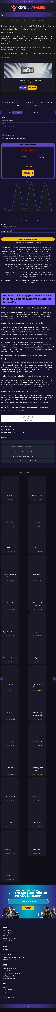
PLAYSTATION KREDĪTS (9, 956)
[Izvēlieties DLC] (28, 134)
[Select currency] (28, 128)
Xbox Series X (45, 112)
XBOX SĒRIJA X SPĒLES (9, 942)
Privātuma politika (9, 983)
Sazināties (6, 991)
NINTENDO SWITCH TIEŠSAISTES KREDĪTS (14, 961)
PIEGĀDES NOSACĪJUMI (9, 980)
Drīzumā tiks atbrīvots (10, 973)
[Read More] (28, 57)
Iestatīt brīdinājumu (28, 243)
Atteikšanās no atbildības (11, 978)
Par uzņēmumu (7, 994)
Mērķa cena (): (6, 236)
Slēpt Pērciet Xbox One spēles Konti (13, 142)
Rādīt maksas (7, 140)
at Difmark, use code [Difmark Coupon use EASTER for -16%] (24, 1)
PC (4, 112)
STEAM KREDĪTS (7, 959)
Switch (28, 117)
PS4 (12, 112)
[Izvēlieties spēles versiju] (28, 131)
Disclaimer (6, 999)
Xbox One (25, 112)
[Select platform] (28, 121)
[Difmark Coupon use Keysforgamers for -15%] (28, 292)
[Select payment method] (28, 125)
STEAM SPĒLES (7, 935)
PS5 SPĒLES (6, 940)
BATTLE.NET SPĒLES (8, 945)
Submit (28, 912)
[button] (1, 683)
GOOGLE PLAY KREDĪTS (9, 964)
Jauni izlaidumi (7, 975)
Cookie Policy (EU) (9, 1002)
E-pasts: (4, 228)
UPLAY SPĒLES (7, 937)
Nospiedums (7, 997)
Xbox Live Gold (8, 954)
